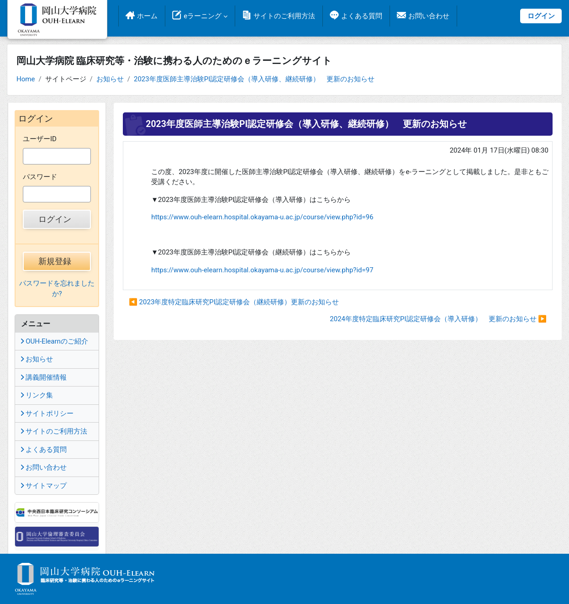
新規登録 (54, 261)
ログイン (541, 16)
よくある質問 (361, 16)
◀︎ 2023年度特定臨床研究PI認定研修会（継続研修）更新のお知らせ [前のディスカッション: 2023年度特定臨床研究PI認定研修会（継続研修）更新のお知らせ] (234, 302)
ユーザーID (40, 139)
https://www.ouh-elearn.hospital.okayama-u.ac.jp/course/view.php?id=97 (262, 270)
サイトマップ (43, 486)
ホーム (147, 16)
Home (25, 79)
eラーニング (202, 16)
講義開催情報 (43, 377)
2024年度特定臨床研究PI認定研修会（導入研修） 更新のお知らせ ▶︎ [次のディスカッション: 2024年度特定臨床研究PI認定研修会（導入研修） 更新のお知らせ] (438, 319)
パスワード (40, 177)
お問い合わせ (428, 16)
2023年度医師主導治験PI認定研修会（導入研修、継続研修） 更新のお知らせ (254, 79)
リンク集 (36, 395)
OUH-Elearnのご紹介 (54, 341)
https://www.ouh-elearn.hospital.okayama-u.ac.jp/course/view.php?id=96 (262, 217)
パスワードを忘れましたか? (57, 288)
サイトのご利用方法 (284, 16)
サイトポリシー (47, 413)
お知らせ (110, 79)
